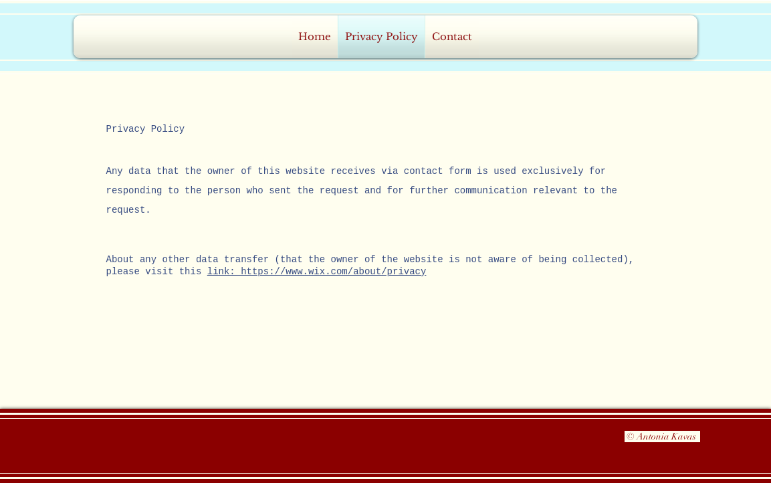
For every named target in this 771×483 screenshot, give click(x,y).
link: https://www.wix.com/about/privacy (317, 271)
